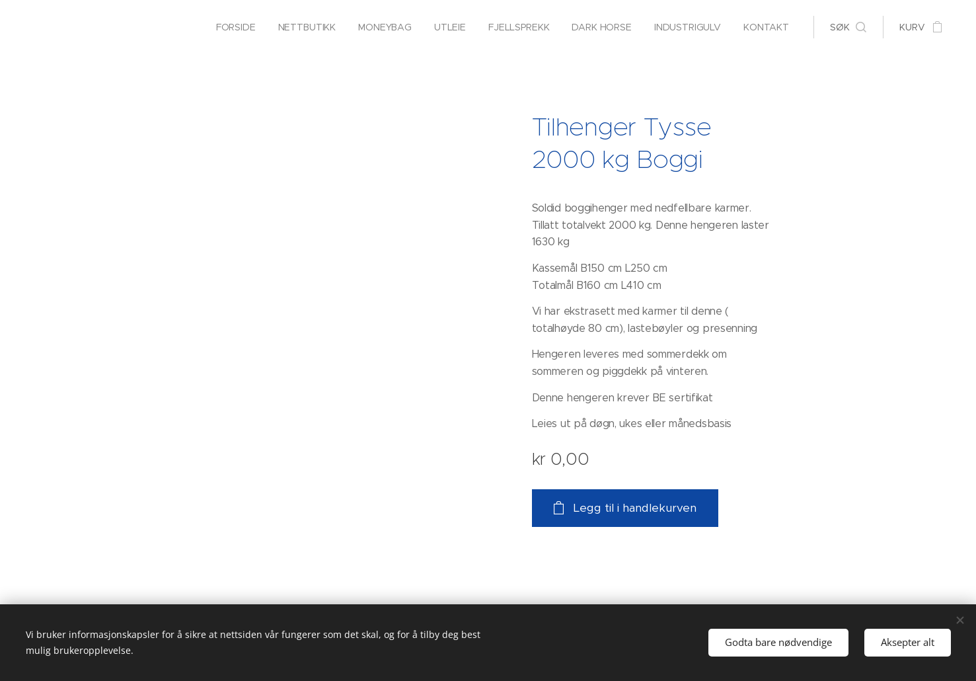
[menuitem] (231, 27)
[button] (848, 27)
